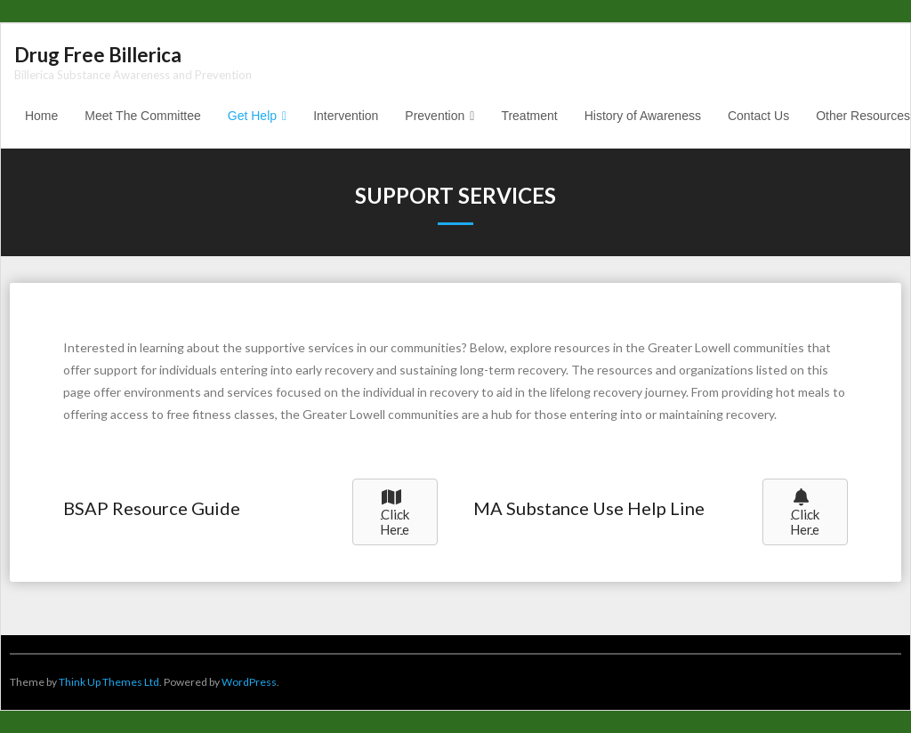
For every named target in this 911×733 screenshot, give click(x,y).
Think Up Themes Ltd (109, 682)
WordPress (249, 682)
